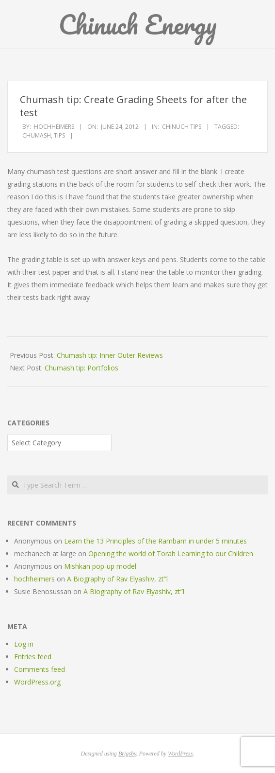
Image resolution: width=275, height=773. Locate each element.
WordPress (180, 753)
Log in (23, 644)
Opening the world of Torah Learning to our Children (170, 553)
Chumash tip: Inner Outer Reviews (110, 355)
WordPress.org (37, 681)
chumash (36, 135)
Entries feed (32, 656)
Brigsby (127, 753)
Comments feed (39, 669)
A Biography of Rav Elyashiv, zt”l (117, 578)
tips (59, 135)
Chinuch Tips (181, 127)
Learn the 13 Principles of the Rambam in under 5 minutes (155, 540)
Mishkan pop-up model (100, 566)
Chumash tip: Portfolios (81, 367)
